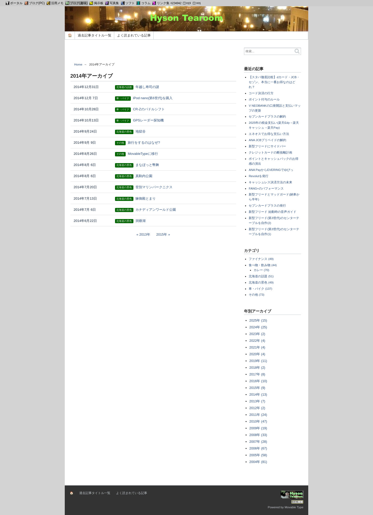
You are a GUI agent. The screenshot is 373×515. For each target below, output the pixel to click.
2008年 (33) (258, 435)
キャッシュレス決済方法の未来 (270, 182)
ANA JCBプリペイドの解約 (267, 140)
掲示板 (98, 3)
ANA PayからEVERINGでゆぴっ (271, 169)
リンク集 (163, 3)
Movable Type (294, 507)
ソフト (130, 3)
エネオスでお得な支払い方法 (269, 133)
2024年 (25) (258, 327)
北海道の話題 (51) (261, 276)
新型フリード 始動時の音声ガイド (272, 211)
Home (78, 64)
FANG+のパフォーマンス (266, 188)
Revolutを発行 (258, 176)
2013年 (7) (257, 401)
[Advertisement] (153, 53)
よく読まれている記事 (134, 35)
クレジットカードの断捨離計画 (270, 152)
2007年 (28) (258, 442)
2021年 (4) (257, 347)
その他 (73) (256, 294)
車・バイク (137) (260, 288)
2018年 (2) (257, 367)
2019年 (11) (258, 361)
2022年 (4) (257, 341)
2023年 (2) (257, 334)
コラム (145, 3)
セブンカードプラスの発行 (267, 205)
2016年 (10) (258, 381)
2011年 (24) (258, 415)
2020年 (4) (257, 354)
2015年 (161, 234)
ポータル (16, 3)
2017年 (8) (257, 374)
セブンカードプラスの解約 (267, 116)
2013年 (144, 234)
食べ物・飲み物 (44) (263, 265)
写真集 (114, 3)
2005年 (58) (258, 455)
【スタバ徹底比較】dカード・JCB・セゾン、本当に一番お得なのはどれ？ (274, 82)
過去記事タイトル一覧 (94, 35)
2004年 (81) (258, 462)
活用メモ (57, 3)
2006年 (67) (258, 448)
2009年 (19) (258, 428)
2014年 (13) (258, 394)
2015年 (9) (257, 388)
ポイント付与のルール (264, 99)
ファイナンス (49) (261, 258)
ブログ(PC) (37, 3)
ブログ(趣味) (79, 3)
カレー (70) (261, 270)
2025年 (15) (258, 320)
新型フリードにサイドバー (267, 146)
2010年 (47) (258, 421)
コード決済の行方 (261, 93)
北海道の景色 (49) (261, 282)
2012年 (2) (257, 408)
